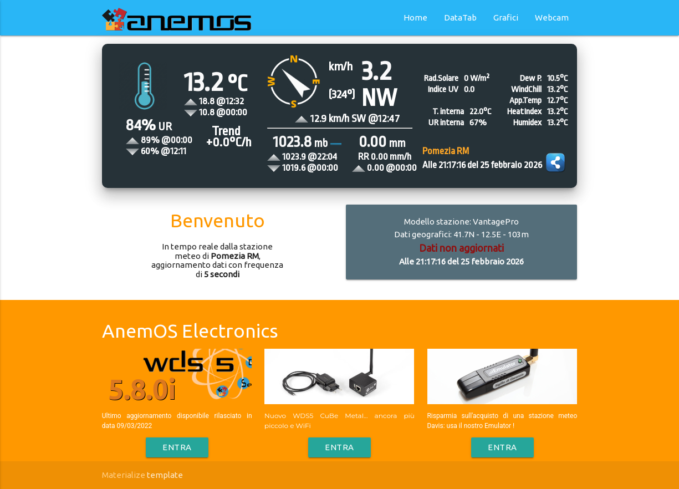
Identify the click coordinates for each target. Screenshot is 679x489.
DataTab (460, 17)
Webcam (552, 17)
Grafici (505, 17)
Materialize (123, 475)
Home (415, 17)
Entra (177, 447)
